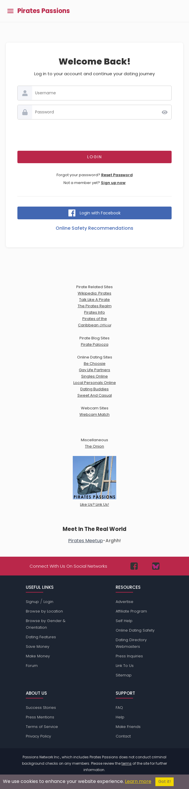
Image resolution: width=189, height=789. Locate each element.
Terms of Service (42, 726)
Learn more (138, 781)
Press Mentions (40, 717)
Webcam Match (94, 414)
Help (120, 717)
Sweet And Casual (94, 395)
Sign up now (113, 182)
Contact (123, 736)
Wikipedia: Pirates (94, 293)
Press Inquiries (129, 656)
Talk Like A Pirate (94, 299)
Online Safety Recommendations (94, 228)
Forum (32, 665)
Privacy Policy (38, 736)
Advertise (124, 601)
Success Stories (41, 707)
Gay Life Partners (94, 370)
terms (126, 763)
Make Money (38, 656)
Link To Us (125, 665)
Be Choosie (95, 363)
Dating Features (41, 637)
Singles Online (94, 376)
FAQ (119, 707)
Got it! (164, 781)
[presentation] (94, 135)
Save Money (37, 646)
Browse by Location (44, 611)
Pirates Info (94, 312)
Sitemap (124, 675)
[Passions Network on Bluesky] (155, 566)
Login (48, 601)
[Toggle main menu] (10, 11)
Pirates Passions (43, 11)
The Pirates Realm (95, 306)
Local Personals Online (94, 382)
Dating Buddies (94, 389)
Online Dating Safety (135, 630)
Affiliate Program (131, 611)
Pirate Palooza (94, 344)
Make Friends (128, 726)
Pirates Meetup (85, 540)
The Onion (94, 446)
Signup (32, 601)
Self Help (124, 621)
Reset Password (117, 175)
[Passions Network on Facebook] (134, 566)
